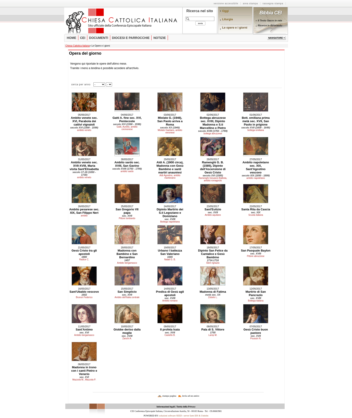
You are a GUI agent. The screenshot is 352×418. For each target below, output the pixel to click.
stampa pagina (169, 396)
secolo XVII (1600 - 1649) (255, 127)
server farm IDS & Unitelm (196, 415)
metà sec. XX (212, 294)
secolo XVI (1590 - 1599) (84, 127)
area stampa (250, 3)
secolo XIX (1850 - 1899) (256, 175)
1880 (84, 257)
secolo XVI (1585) (213, 175)
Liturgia (227, 19)
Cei (82, 38)
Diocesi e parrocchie (131, 38)
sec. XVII (127, 215)
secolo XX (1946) (170, 127)
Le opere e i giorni (234, 27)
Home (71, 38)
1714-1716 (213, 260)
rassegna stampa (273, 3)
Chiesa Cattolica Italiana (77, 46)
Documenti (98, 38)
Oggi (225, 11)
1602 (84, 294)
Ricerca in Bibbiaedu (270, 25)
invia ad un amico (190, 396)
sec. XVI (84, 332)
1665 (170, 257)
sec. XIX (255, 212)
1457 (127, 260)
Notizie (159, 38)
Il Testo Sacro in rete (270, 20)
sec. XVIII (170, 219)
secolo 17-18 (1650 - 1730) (84, 173)
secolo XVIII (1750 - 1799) (213, 131)
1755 (213, 332)
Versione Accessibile (226, 3)
